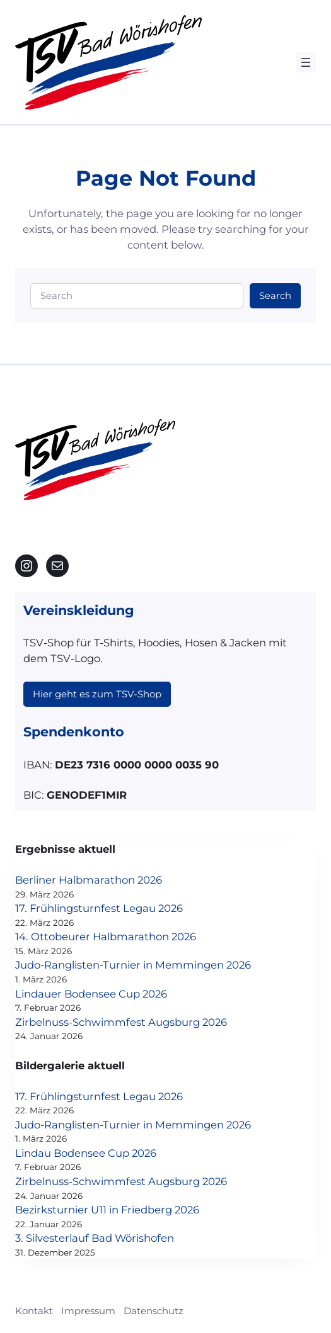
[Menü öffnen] (306, 62)
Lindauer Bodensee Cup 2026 (91, 993)
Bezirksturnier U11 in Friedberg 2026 (107, 1209)
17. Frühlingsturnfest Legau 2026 (99, 908)
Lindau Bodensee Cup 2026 (85, 1153)
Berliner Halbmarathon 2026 (88, 880)
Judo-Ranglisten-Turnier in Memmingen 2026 (133, 965)
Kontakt (34, 1311)
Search (275, 295)
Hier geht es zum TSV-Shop (97, 694)
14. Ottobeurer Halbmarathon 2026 (105, 936)
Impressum (88, 1311)
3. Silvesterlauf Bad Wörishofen (94, 1238)
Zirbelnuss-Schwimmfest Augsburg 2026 (121, 1022)
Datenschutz (153, 1311)
